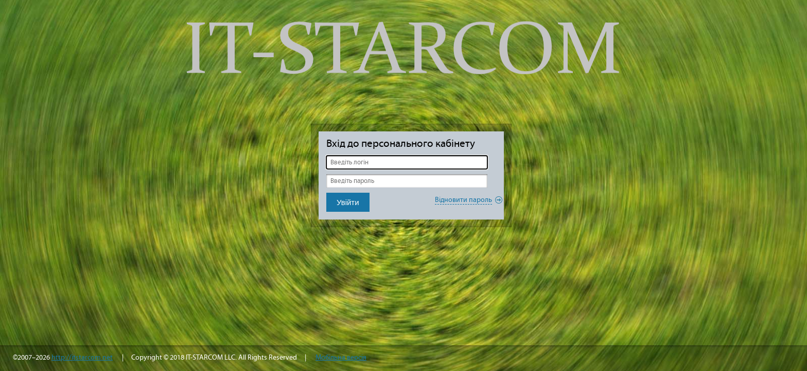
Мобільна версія (340, 357)
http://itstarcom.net (82, 357)
